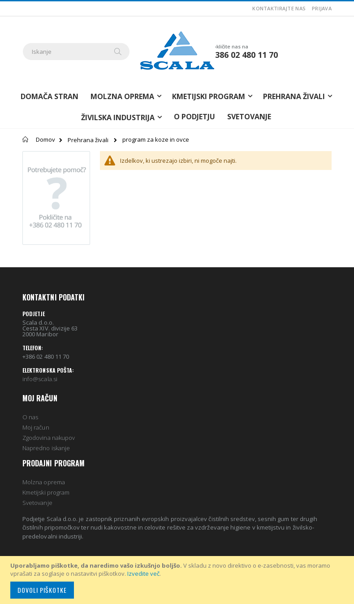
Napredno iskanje (46, 448)
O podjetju (194, 117)
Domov (45, 139)
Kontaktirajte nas (279, 8)
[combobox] (76, 52)
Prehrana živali (88, 140)
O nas (30, 417)
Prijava (322, 8)
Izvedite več (143, 573)
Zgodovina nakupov (48, 438)
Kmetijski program (45, 492)
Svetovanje (249, 117)
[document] (178, 580)
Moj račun (35, 427)
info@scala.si (39, 379)
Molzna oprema (43, 482)
